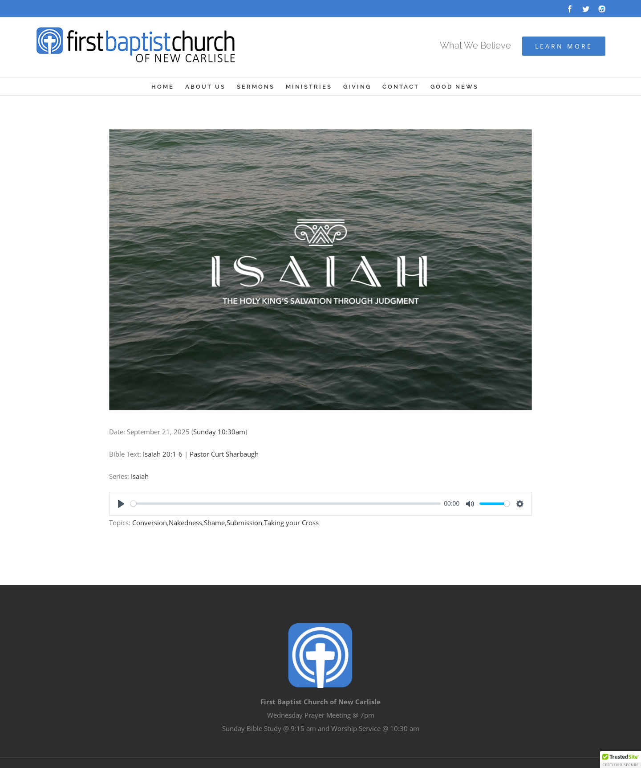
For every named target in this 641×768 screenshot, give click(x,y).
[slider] (285, 503)
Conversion (149, 522)
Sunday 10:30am (219, 431)
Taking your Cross (291, 522)
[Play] (121, 504)
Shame (214, 522)
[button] (620, 759)
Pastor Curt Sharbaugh (224, 453)
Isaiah (140, 476)
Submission (244, 522)
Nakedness (185, 522)
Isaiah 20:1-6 (163, 453)
